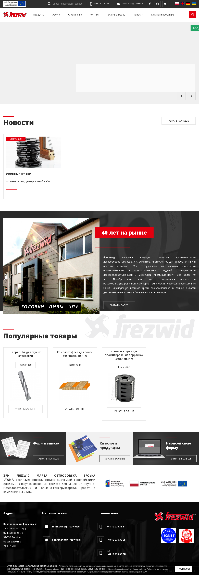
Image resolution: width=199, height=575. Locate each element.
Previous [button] (181, 96)
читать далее (119, 305)
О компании (75, 14)
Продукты (38, 14)
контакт (94, 14)
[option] (25, 383)
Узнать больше (178, 120)
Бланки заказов (116, 14)
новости (138, 14)
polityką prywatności (50, 569)
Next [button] (191, 96)
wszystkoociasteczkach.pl (120, 569)
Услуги (56, 14)
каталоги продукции (163, 14)
